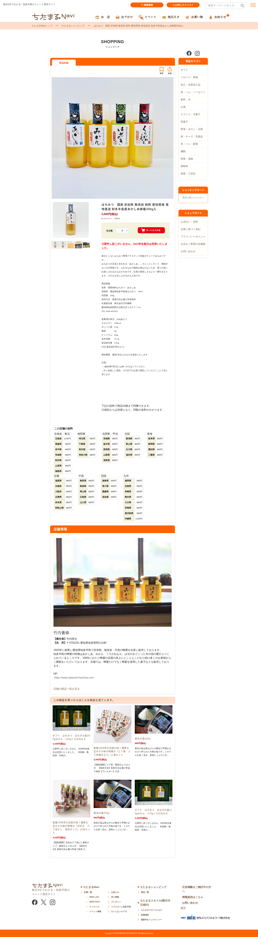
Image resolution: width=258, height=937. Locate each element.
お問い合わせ (188, 251)
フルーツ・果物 (189, 77)
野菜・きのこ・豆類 (192, 129)
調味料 (117, 218)
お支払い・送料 (189, 221)
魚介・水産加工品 (190, 84)
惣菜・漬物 (187, 158)
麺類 (183, 151)
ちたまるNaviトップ (42, 25)
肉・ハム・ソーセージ (193, 92)
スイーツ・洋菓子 (190, 114)
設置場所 (145, 915)
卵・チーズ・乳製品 (192, 136)
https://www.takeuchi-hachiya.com (74, 677)
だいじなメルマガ (119, 911)
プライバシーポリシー (193, 236)
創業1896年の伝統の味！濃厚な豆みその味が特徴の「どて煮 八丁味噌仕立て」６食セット (112, 751)
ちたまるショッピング (73, 25)
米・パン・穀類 (189, 143)
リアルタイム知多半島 (121, 907)
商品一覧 (145, 892)
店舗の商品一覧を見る (66, 688)
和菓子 (184, 121)
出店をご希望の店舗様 (193, 244)
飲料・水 (186, 99)
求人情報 (115, 897)
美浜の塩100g (142, 738)
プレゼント (116, 902)
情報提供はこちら (192, 897)
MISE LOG (94, 897)
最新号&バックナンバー (151, 920)
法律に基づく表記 (190, 229)
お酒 (183, 106)
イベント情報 (95, 911)
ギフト (184, 69)
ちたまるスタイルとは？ (152, 910)
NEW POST (94, 902)
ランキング (94, 907)
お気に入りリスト (183, 5)
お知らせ (115, 892)
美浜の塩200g (101, 813)
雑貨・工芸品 (188, 173)
